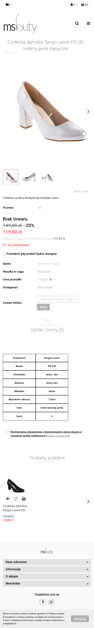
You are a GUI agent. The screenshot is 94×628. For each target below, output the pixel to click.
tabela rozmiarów (58, 435)
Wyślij (43, 306)
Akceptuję (80, 618)
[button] (84, 4)
